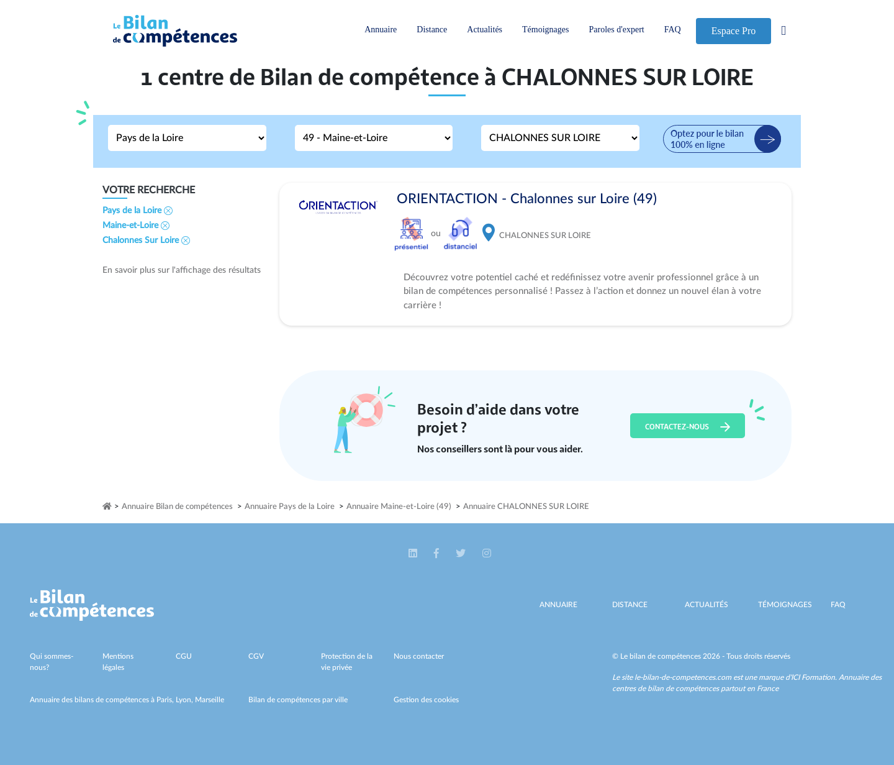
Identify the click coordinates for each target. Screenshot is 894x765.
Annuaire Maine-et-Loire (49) (398, 507)
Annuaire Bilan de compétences (177, 507)
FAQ (672, 29)
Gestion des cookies (426, 699)
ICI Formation (813, 677)
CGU (184, 656)
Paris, (166, 699)
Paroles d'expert (616, 29)
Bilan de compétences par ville (298, 699)
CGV (256, 656)
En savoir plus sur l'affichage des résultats (181, 270)
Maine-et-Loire (135, 225)
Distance (432, 29)
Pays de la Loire (137, 210)
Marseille (209, 699)
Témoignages (545, 29)
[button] (414, 553)
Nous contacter (419, 656)
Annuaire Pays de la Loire (290, 507)
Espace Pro (733, 30)
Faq (838, 604)
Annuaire (380, 29)
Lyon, (185, 699)
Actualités (484, 29)
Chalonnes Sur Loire (146, 240)
